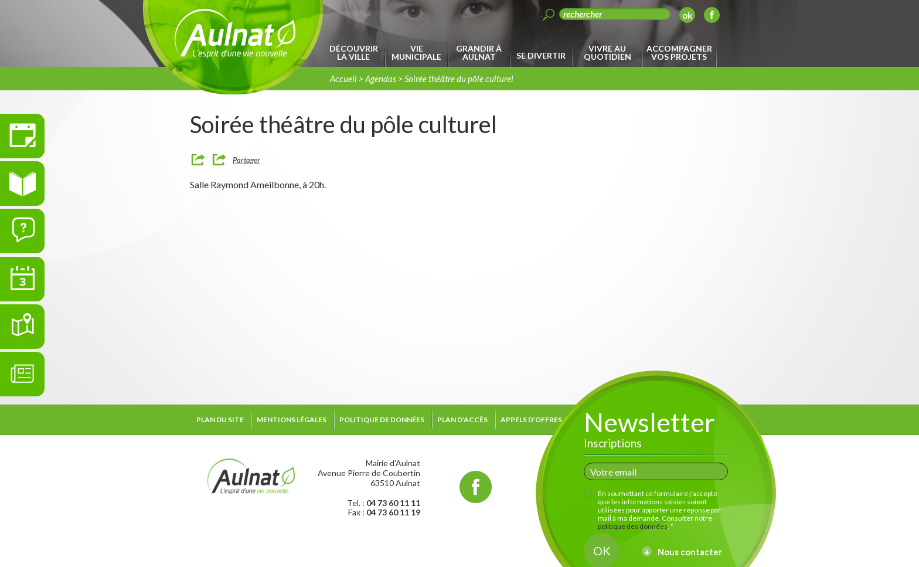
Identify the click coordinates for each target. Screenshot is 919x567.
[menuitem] (355, 53)
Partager (246, 160)
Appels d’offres (531, 419)
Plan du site (220, 419)
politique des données (633, 526)
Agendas (380, 78)
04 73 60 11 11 (393, 503)
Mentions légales (291, 419)
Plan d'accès (462, 419)
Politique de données (381, 419)
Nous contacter (690, 551)
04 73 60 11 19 (393, 512)
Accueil (343, 78)
